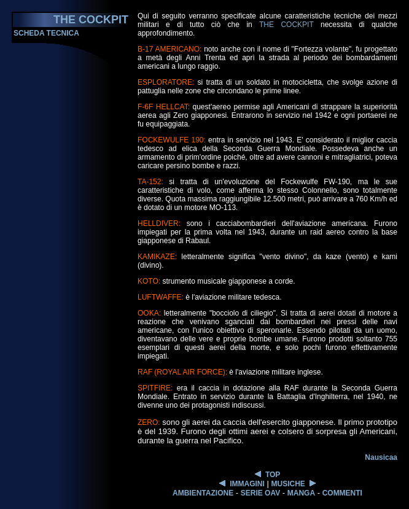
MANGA (301, 493)
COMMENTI (342, 493)
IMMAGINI (247, 484)
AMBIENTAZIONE (203, 493)
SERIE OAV (260, 493)
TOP (272, 474)
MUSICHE (288, 484)
